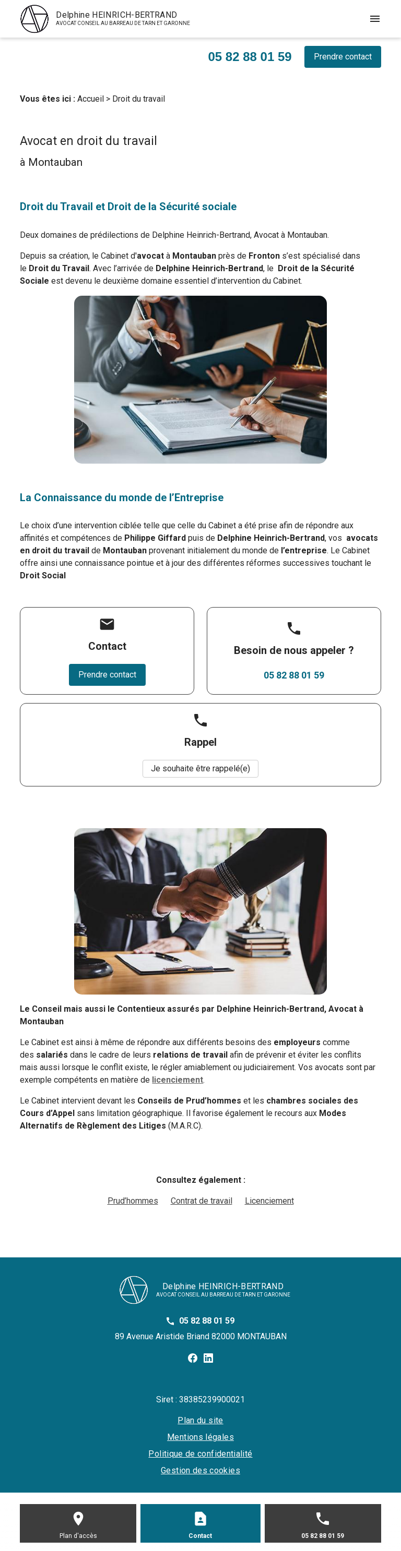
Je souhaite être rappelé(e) (200, 768)
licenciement (177, 1080)
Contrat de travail (201, 1201)
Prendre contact (343, 57)
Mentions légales (200, 1437)
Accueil (90, 99)
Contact (200, 1536)
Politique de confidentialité (200, 1454)
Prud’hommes (133, 1201)
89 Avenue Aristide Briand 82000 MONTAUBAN (201, 1336)
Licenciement (269, 1201)
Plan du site (200, 1420)
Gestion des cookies (200, 1470)
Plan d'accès (78, 1536)
